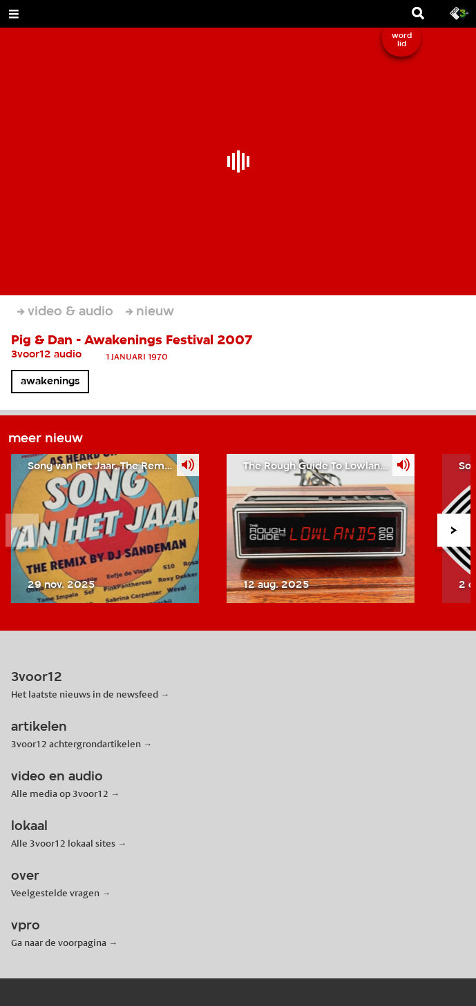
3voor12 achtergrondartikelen (76, 743)
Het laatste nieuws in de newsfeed (84, 694)
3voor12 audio (46, 354)
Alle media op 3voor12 (59, 793)
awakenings (50, 381)
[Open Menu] (14, 14)
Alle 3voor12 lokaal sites (63, 843)
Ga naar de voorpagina (58, 942)
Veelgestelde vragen (55, 892)
